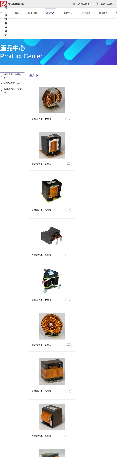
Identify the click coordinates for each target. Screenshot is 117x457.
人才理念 (72, 428)
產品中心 (50, 13)
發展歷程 (3, 440)
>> (115, 403)
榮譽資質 (3, 436)
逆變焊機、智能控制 (29, 428)
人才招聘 (85, 13)
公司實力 (3, 432)
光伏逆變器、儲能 (28, 432)
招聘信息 (72, 432)
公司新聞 (52, 428)
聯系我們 (103, 13)
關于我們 (32, 13)
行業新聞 (52, 432)
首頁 (17, 13)
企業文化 (3, 444)
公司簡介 (3, 428)
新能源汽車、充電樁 (29, 436)
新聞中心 (68, 13)
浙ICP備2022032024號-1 (79, 454)
